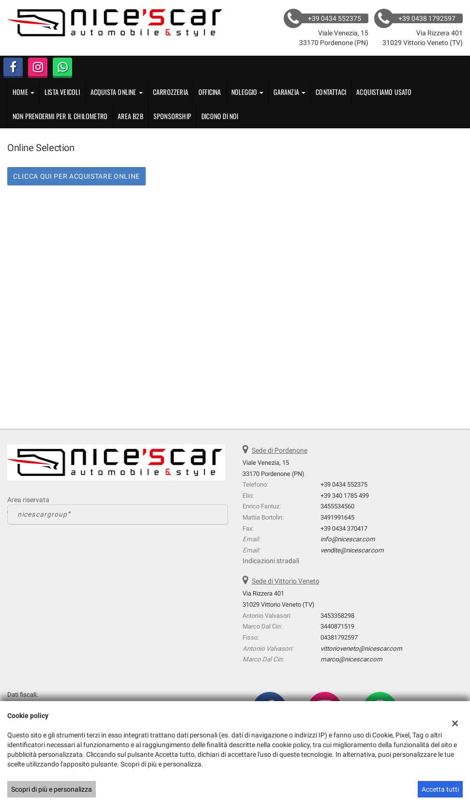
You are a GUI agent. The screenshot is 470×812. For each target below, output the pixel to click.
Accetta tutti (440, 789)
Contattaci (331, 92)
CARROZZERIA (170, 92)
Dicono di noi (220, 116)
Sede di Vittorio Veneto (285, 581)
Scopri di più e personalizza (51, 789)
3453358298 (337, 615)
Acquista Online (117, 92)
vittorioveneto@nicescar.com (361, 648)
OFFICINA (209, 92)
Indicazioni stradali (271, 561)
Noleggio (247, 92)
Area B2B (130, 116)
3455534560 (337, 506)
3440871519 (337, 626)
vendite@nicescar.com (352, 550)
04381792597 (339, 637)
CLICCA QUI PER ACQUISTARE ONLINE (76, 176)
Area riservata (28, 500)
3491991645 (337, 517)
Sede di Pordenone (279, 450)
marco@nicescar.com (351, 659)
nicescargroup (42, 514)
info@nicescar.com (347, 539)
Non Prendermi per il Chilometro (60, 116)
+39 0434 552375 (343, 484)
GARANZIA (289, 92)
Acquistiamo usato (383, 92)
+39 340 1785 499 (344, 495)
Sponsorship (172, 116)
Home (23, 92)
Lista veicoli (62, 92)
